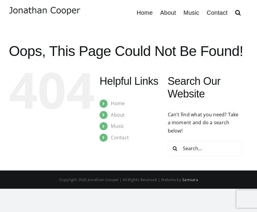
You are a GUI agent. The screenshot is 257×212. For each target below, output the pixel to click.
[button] (238, 12)
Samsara (190, 179)
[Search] (175, 148)
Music (117, 126)
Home (118, 103)
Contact (120, 137)
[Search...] (205, 148)
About (118, 115)
